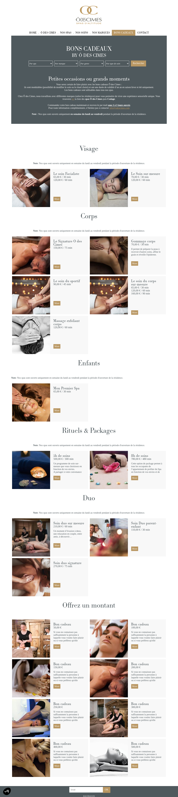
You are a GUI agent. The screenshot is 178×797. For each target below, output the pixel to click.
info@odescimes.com (120, 108)
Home (33, 32)
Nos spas (65, 32)
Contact (143, 32)
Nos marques (101, 32)
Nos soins (81, 32)
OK (107, 789)
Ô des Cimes (48, 32)
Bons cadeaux (123, 32)
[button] (7, 791)
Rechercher (138, 63)
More (56, 199)
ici (73, 99)
